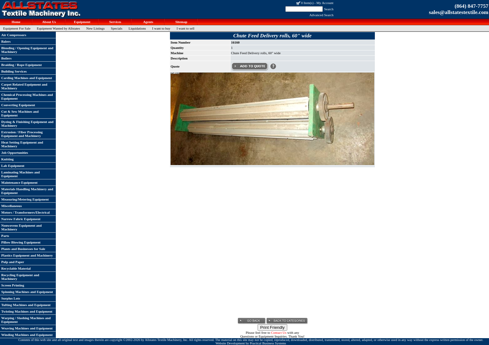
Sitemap (180, 22)
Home (16, 22)
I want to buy (161, 28)
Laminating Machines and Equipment (20, 174)
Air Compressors (13, 35)
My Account (324, 3)
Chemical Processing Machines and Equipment (27, 96)
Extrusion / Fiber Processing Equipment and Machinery (22, 134)
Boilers (6, 58)
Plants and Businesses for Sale (23, 249)
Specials (117, 28)
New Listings (95, 28)
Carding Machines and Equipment (26, 78)
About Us (48, 22)
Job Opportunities (14, 152)
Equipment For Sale (17, 28)
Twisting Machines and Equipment (26, 311)
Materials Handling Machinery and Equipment (27, 191)
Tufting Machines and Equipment (26, 305)
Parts (5, 236)
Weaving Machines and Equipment (27, 328)
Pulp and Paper (12, 262)
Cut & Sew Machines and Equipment (20, 113)
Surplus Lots (10, 298)
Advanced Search (321, 15)
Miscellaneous (11, 206)
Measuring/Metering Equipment (25, 199)
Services (114, 22)
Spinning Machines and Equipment (27, 292)
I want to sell (185, 28)
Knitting (7, 159)
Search (328, 9)
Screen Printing (12, 285)
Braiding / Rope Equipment (21, 65)
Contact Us (278, 332)
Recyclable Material (16, 268)
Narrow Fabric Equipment (21, 219)
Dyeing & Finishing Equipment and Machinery (27, 123)
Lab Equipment (12, 166)
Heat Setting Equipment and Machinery (22, 144)
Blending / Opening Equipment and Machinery (27, 50)
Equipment (81, 22)
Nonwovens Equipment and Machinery (21, 227)
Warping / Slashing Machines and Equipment (26, 320)
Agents (148, 22)
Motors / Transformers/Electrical (25, 212)
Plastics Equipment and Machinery (27, 255)
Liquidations (137, 28)
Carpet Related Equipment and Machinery (24, 86)
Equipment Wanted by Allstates (58, 28)
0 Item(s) (307, 3)
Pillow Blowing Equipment (21, 242)
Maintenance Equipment (19, 182)
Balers (6, 41)
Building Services (14, 71)
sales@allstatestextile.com (458, 12)
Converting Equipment (18, 105)
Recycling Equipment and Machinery (20, 277)
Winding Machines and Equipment (27, 335)
